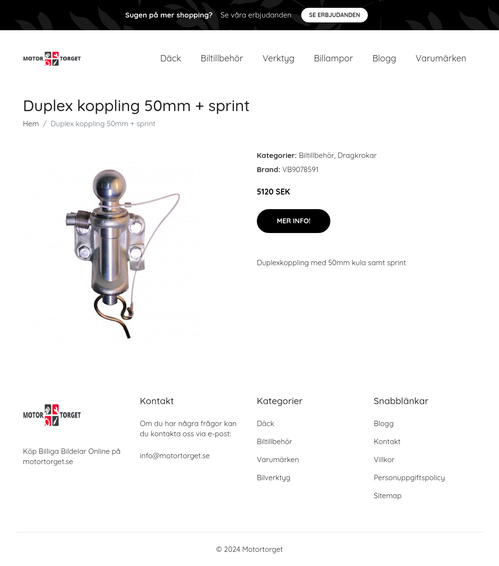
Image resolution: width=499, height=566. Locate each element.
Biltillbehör (222, 58)
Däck (170, 58)
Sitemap (388, 495)
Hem (31, 123)
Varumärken (441, 58)
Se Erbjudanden (334, 15)
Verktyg (279, 58)
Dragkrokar (357, 155)
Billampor (333, 58)
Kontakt (387, 441)
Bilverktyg (273, 477)
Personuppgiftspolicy (409, 477)
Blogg (384, 58)
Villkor (384, 459)
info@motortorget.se (175, 455)
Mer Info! (293, 220)
